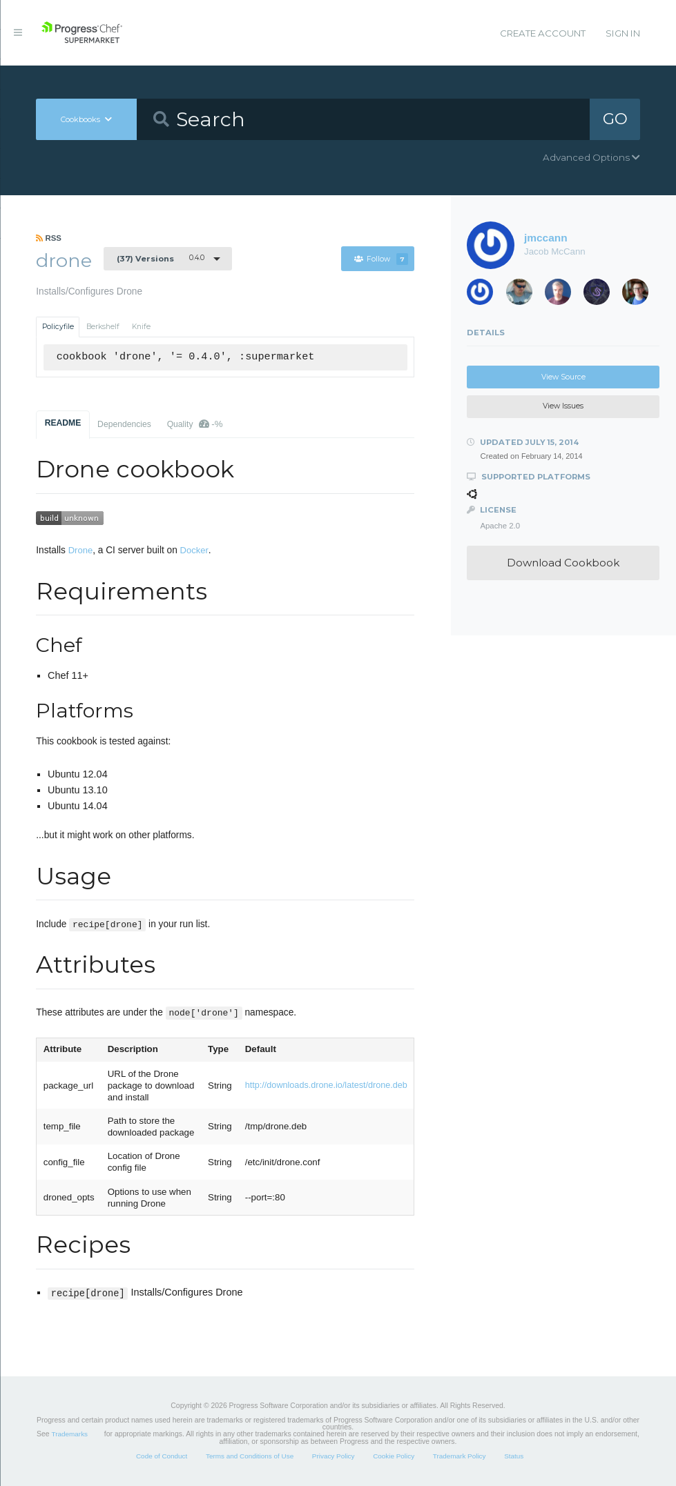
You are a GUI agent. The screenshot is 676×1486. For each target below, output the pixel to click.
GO (615, 118)
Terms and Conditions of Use (249, 1456)
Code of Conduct (161, 1456)
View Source (563, 377)
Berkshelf (102, 326)
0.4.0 (160, 258)
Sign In (623, 33)
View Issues (563, 406)
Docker (194, 550)
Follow (381, 259)
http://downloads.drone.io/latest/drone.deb (326, 1085)
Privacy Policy (333, 1456)
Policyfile (58, 326)
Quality (195, 424)
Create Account (543, 33)
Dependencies (124, 424)
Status (513, 1456)
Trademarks (70, 1434)
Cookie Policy (393, 1456)
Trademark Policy (459, 1456)
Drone (80, 550)
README (63, 423)
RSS (48, 238)
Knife (141, 326)
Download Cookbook (563, 562)
